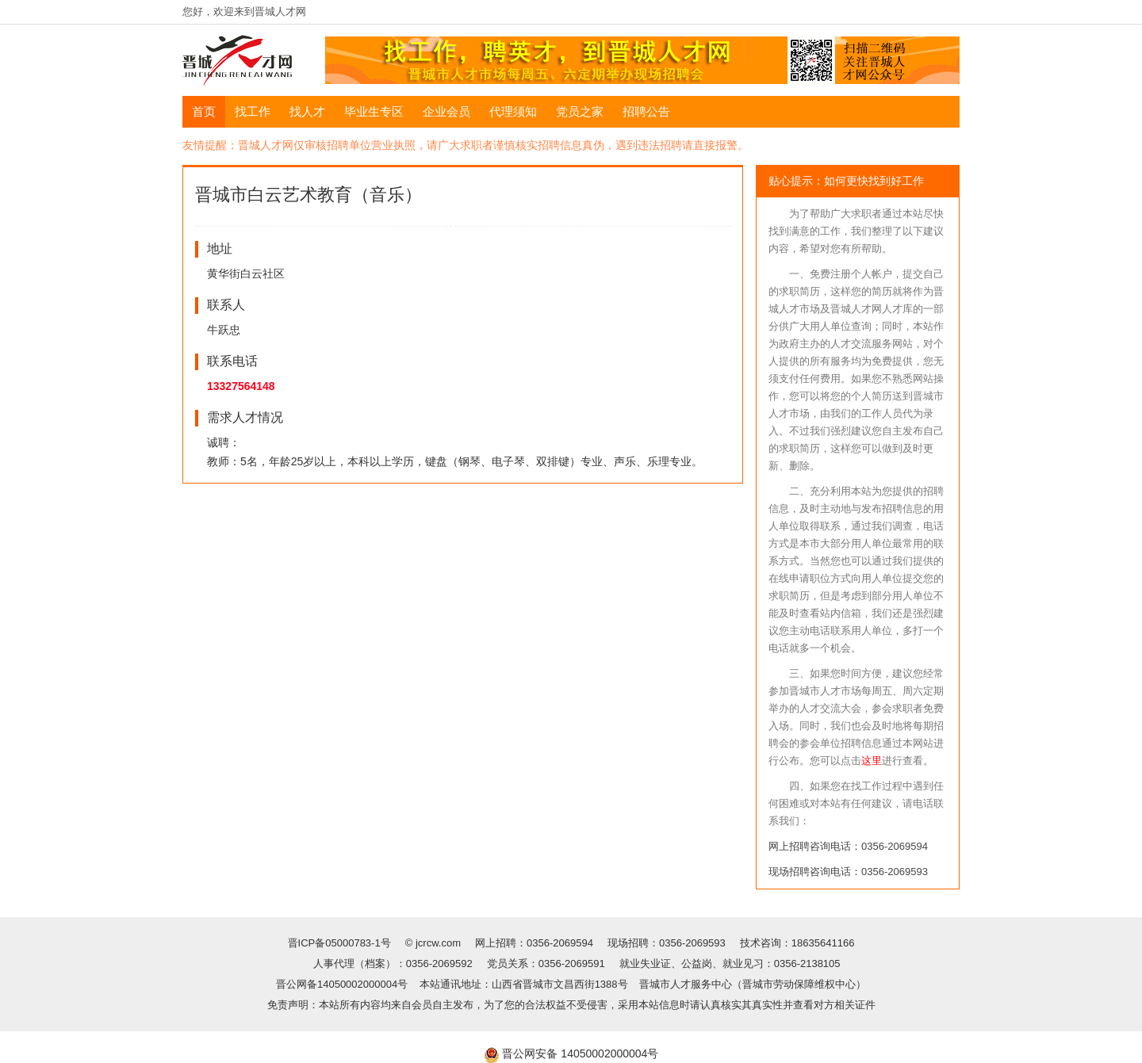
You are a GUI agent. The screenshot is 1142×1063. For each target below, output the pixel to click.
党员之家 (580, 111)
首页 (204, 111)
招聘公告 (646, 111)
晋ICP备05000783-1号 (341, 943)
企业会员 (446, 111)
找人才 (307, 111)
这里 (871, 761)
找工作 (252, 111)
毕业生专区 (374, 111)
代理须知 (513, 111)
